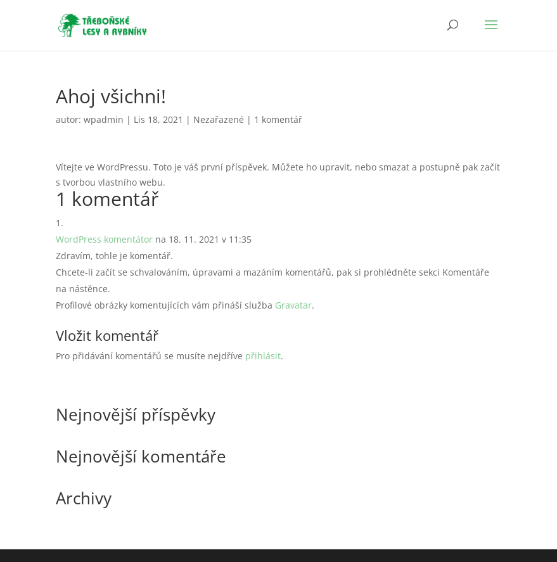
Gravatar (293, 305)
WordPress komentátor (104, 239)
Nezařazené (218, 119)
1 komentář (278, 119)
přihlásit (263, 356)
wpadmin (104, 119)
